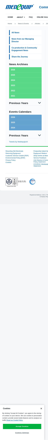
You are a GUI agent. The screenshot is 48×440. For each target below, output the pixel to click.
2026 (13, 117)
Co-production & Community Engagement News (24, 49)
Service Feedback (40, 158)
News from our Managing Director (23, 40)
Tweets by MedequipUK (18, 142)
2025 (13, 122)
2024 (13, 128)
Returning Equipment (13, 153)
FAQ (31, 17)
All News (15, 33)
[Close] (41, 408)
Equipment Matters (40, 153)
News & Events (23, 23)
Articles (37, 23)
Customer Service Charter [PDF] (17, 155)
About (20, 17)
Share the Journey (20, 57)
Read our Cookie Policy (15, 420)
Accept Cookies (22, 426)
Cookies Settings (22, 433)
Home (10, 17)
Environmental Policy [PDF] (15, 158)
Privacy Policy (10, 160)
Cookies (8, 162)
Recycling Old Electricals (14, 151)
